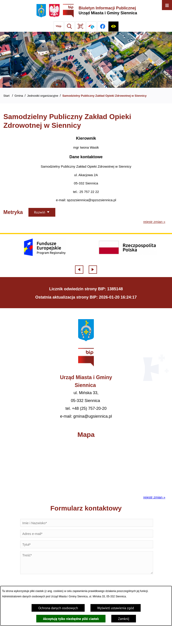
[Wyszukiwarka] (69, 26)
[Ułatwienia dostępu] (113, 26)
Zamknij (123, 619)
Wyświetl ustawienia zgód (115, 608)
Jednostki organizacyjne (42, 95)
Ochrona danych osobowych (58, 608)
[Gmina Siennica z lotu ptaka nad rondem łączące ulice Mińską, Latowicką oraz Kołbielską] (86, 60)
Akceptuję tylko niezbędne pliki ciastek (71, 619)
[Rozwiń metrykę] (41, 212)
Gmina (19, 95)
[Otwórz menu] (167, 5)
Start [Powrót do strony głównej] (6, 95)
